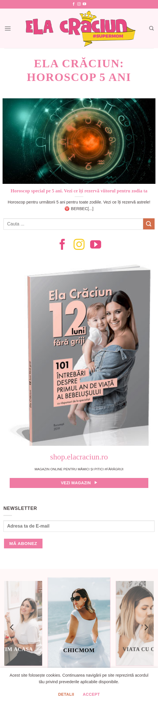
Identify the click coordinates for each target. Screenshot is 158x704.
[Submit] (149, 223)
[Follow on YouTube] (84, 4)
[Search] (151, 28)
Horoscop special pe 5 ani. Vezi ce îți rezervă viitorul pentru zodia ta (79, 191)
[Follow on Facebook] (73, 4)
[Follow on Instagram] (79, 4)
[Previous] (12, 627)
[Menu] (7, 28)
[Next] (146, 627)
